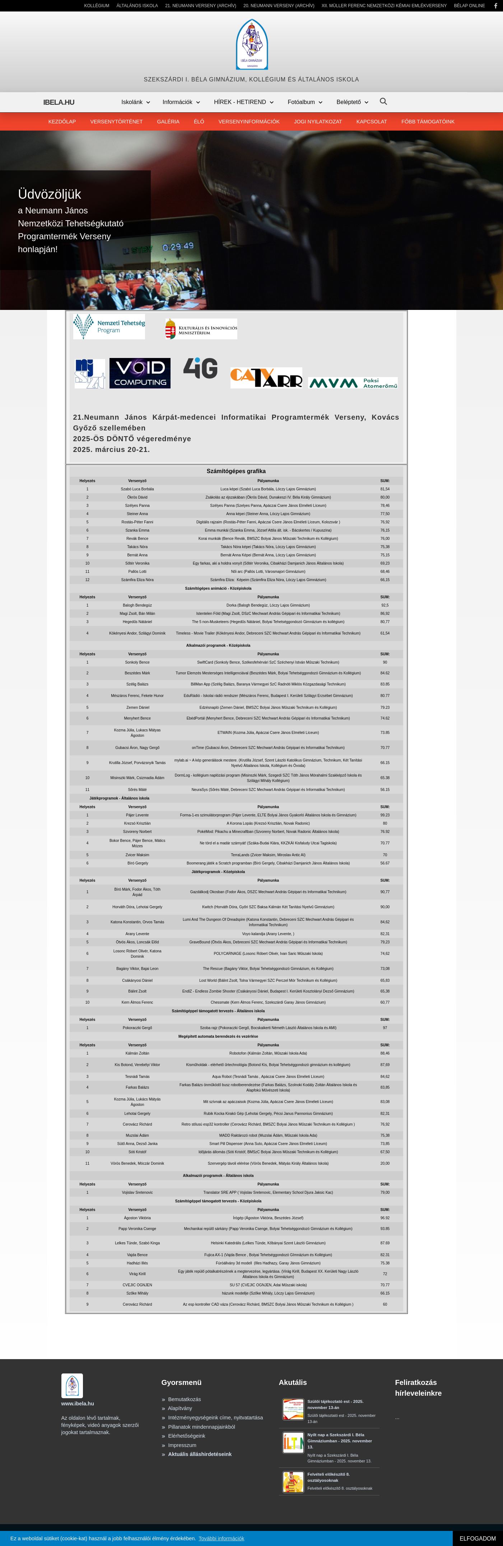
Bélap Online (469, 5)
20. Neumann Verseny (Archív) (279, 5)
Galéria (168, 121)
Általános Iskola (137, 5)
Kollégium (96, 5)
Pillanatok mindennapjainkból (198, 1427)
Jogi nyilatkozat (318, 121)
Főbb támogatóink (428, 121)
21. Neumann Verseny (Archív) (200, 5)
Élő (199, 121)
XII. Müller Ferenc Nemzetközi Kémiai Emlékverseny (384, 5)
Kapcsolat (372, 121)
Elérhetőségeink (183, 1436)
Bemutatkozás (181, 1399)
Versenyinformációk (249, 121)
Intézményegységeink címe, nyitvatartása (212, 1417)
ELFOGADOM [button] (478, 1539)
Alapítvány (177, 1408)
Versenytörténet (116, 121)
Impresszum (179, 1445)
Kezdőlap (62, 121)
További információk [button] (221, 1538)
